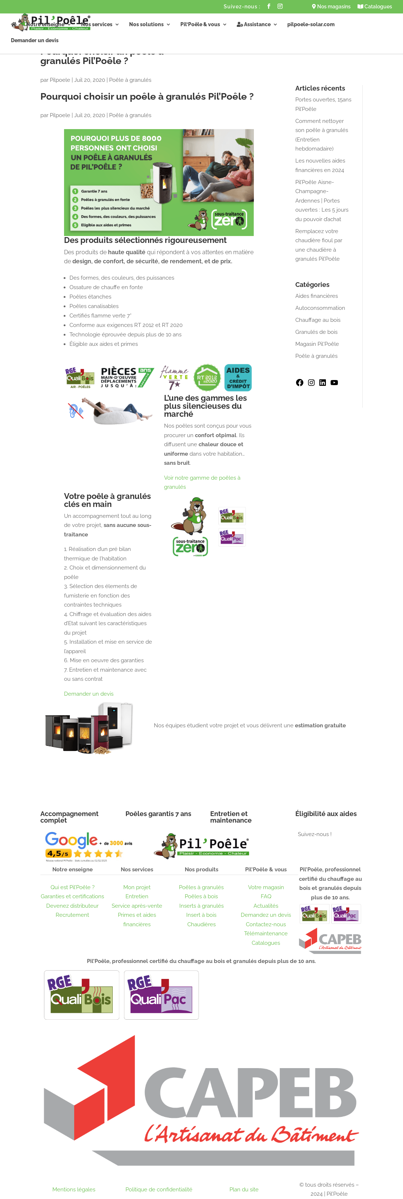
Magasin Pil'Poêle (317, 344)
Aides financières (316, 296)
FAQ (266, 896)
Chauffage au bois (317, 320)
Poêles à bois (201, 896)
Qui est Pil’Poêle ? (73, 887)
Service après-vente (137, 906)
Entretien (136, 896)
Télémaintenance (266, 933)
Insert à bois (201, 915)
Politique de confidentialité (158, 1189)
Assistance (254, 24)
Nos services (96, 24)
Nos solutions (146, 24)
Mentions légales (73, 1189)
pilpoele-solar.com (311, 24)
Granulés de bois (316, 332)
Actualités (266, 906)
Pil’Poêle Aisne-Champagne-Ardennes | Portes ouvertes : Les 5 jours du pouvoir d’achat (321, 201)
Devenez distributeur (72, 906)
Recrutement (72, 915)
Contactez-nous (266, 924)
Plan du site (244, 1189)
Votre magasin (266, 887)
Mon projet (137, 887)
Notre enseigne (45, 24)
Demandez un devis (266, 915)
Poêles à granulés (201, 887)
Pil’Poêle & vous (200, 24)
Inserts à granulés (201, 906)
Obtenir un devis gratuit (202, 748)
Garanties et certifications (72, 896)
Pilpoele (60, 80)
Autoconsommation (320, 308)
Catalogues (375, 6)
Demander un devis (35, 40)
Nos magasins (331, 6)
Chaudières (201, 924)
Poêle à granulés (130, 80)
